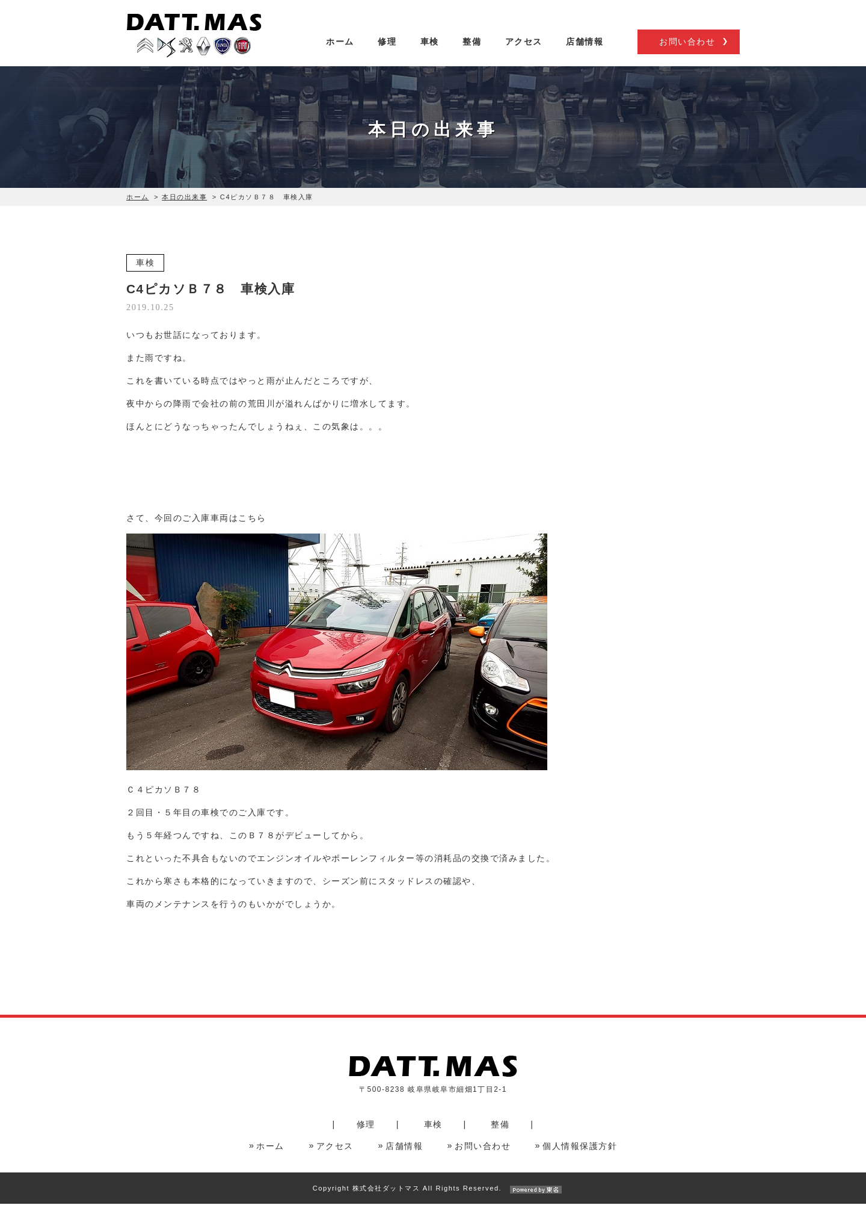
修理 (387, 52)
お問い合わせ (687, 53)
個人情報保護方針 (579, 1153)
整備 (471, 52)
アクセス (523, 52)
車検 (429, 52)
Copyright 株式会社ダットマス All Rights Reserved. (433, 1195)
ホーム (340, 52)
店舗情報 (584, 52)
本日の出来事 (184, 203)
